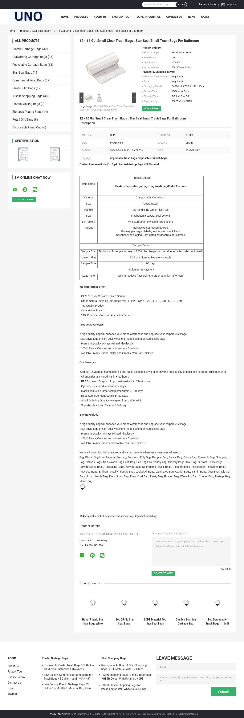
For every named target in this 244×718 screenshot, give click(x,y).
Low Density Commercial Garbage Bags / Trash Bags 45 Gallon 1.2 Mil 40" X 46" (68, 676)
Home (65, 16)
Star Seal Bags (40, 30)
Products (81, 16)
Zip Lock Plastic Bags (27, 112)
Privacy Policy (56, 714)
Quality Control (149, 16)
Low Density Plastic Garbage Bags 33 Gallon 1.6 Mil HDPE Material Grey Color (68, 686)
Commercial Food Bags (28, 80)
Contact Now (151, 108)
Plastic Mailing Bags (26, 104)
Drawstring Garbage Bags (29, 57)
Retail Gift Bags (22, 119)
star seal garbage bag (122, 516)
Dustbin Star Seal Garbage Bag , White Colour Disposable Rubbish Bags (186, 621)
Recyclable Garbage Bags (29, 65)
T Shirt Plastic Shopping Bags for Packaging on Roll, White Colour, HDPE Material (124, 688)
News (191, 16)
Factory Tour (121, 16)
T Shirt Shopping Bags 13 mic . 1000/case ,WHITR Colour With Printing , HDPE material (126, 677)
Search (181, 4)
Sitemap (13, 693)
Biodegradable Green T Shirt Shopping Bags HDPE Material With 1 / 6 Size (124, 667)
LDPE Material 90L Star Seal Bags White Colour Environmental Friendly (155, 621)
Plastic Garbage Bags (26, 49)
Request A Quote (207, 4)
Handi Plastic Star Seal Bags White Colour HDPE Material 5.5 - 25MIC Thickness (93, 621)
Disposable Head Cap (27, 127)
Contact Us (174, 16)
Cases (205, 16)
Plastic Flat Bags (23, 88)
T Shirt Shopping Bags (27, 96)
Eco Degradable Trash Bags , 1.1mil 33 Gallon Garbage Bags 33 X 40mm (217, 621)
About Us (100, 16)
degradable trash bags (146, 516)
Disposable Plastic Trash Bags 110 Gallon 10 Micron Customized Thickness (69, 667)
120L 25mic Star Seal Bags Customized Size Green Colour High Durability (124, 621)
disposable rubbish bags (97, 516)
